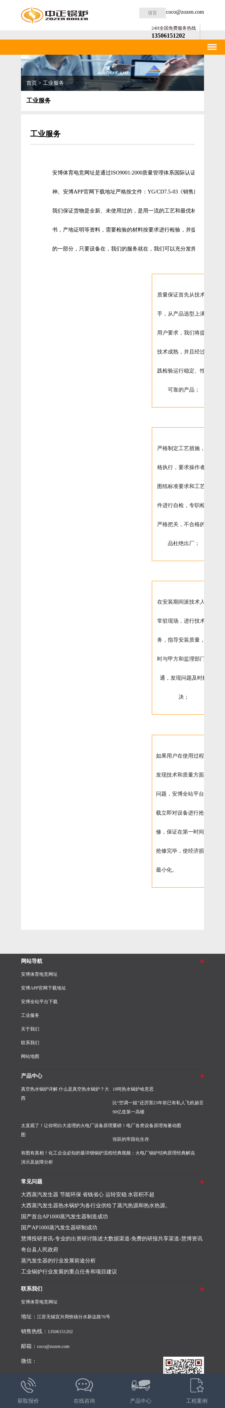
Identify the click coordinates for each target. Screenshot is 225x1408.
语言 (152, 13)
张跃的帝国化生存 (130, 1139)
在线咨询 (84, 1389)
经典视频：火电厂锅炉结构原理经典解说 (153, 1153)
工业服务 (53, 83)
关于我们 (30, 1029)
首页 (31, 83)
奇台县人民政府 (39, 1250)
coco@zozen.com (185, 12)
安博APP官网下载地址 (89, 192)
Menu (211, 44)
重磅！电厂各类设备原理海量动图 (146, 1125)
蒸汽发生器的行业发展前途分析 (58, 1261)
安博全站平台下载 (39, 1001)
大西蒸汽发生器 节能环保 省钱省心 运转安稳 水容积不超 (87, 1194)
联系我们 (30, 1042)
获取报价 (28, 1389)
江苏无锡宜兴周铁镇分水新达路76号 (73, 1316)
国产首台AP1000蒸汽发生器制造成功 (64, 1216)
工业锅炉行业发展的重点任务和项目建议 (69, 1272)
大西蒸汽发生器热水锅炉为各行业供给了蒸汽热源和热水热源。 (95, 1205)
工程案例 (196, 1389)
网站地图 (30, 1056)
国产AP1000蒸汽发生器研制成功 (59, 1227)
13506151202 (168, 35)
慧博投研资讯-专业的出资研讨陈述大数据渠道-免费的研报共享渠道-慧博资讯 (111, 1239)
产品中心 (140, 1389)
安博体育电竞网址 (39, 974)
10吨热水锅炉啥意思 (133, 1089)
